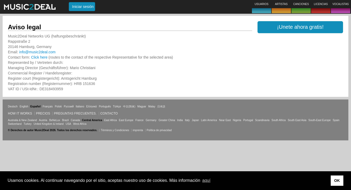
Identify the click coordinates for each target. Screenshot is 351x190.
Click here (39, 57)
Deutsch (13, 106)
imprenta (138, 130)
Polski (58, 106)
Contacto (109, 113)
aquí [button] (206, 180)
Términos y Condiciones (115, 130)
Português (105, 106)
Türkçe (117, 106)
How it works (20, 113)
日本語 (161, 106)
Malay (151, 106)
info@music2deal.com (37, 52)
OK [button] (337, 180)
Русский (69, 106)
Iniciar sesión (83, 6)
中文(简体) (129, 106)
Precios (43, 113)
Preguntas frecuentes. (75, 113)
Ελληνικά (91, 106)
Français (48, 106)
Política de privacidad (159, 130)
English (23, 106)
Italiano (80, 106)
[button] (300, 27)
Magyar (141, 106)
